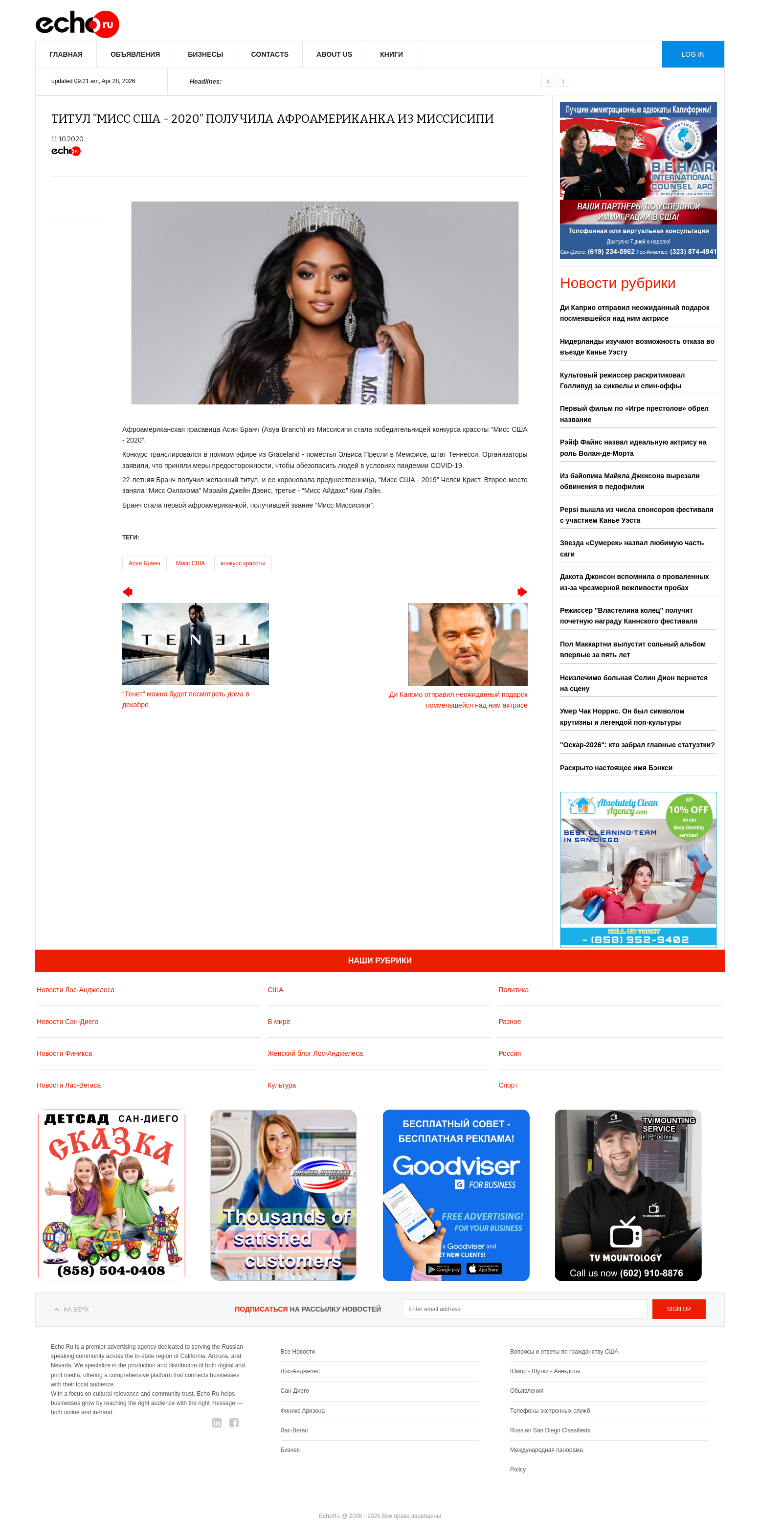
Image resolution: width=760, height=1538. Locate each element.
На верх (76, 1309)
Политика (513, 990)
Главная (66, 54)
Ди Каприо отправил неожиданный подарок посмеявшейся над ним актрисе (635, 313)
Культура (282, 1085)
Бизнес (290, 1450)
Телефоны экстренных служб (550, 1410)
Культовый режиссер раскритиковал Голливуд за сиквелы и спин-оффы (622, 380)
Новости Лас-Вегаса (69, 1085)
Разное (509, 1021)
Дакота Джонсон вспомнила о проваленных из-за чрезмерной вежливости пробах (634, 582)
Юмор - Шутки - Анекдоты (545, 1371)
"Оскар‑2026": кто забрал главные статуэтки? (637, 745)
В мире (279, 1021)
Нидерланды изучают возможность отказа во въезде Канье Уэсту (637, 346)
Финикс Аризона (303, 1410)
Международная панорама (546, 1450)
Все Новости (298, 1351)
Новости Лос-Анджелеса (75, 990)
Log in (693, 54)
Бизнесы (205, 54)
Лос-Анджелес (300, 1371)
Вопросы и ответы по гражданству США (564, 1351)
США (275, 990)
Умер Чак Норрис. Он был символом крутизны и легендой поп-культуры (622, 716)
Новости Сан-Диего (67, 1021)
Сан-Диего (295, 1390)
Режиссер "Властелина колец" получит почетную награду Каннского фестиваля (628, 615)
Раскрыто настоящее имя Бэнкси (616, 768)
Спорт (507, 1085)
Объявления (135, 54)
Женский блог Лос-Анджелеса (315, 1053)
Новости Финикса (64, 1053)
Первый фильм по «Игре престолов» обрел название (634, 413)
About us (334, 54)
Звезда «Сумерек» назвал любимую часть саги (632, 548)
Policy (518, 1469)
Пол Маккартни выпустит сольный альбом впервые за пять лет (633, 649)
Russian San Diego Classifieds (550, 1430)
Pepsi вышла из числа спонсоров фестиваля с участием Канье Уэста (637, 515)
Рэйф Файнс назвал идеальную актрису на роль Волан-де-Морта (633, 447)
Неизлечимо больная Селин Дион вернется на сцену (634, 683)
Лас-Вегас (294, 1430)
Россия (509, 1053)
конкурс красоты (243, 563)
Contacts (270, 54)
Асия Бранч (144, 563)
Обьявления (527, 1390)
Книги (391, 54)
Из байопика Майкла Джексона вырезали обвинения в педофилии (630, 481)
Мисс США (190, 563)
